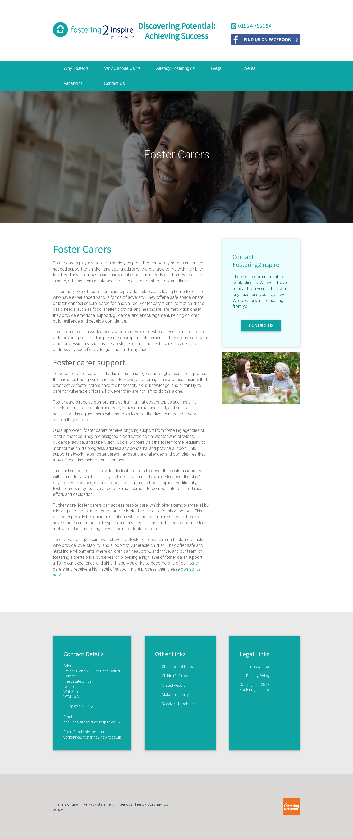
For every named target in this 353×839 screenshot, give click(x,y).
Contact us (261, 325)
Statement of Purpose (180, 666)
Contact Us (114, 83)
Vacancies (73, 83)
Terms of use (67, 804)
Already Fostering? (175, 68)
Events (248, 68)
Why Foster (75, 68)
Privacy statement (99, 804)
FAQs (216, 68)
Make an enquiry (175, 695)
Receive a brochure (178, 704)
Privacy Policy (258, 676)
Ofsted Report (173, 685)
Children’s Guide (175, 676)
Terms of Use (257, 666)
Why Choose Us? (122, 68)
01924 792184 (82, 707)
